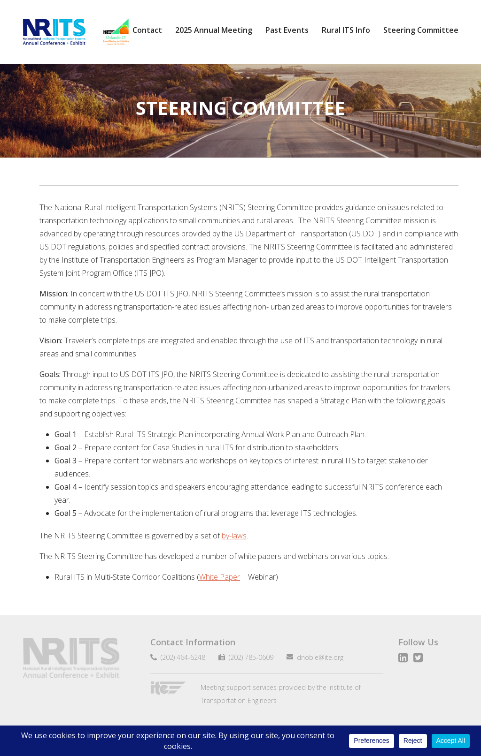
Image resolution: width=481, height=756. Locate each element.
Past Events (287, 30)
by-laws (234, 535)
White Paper (219, 577)
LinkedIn (403, 657)
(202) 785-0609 (247, 657)
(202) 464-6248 (181, 657)
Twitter (418, 657)
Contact (147, 30)
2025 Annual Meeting (213, 30)
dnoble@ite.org (316, 657)
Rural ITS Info (346, 30)
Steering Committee (420, 30)
